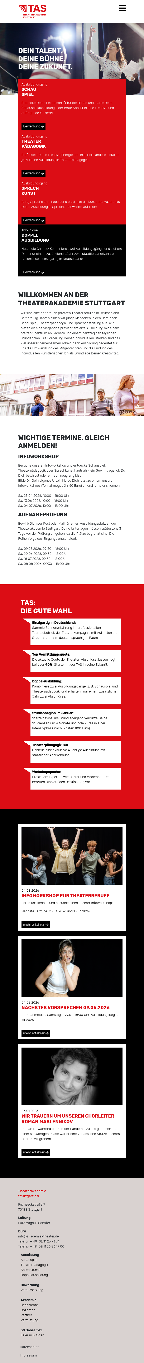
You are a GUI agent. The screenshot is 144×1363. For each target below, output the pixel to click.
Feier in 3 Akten (32, 1335)
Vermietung (29, 1320)
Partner (26, 1315)
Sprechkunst (30, 1270)
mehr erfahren (34, 924)
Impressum (28, 1355)
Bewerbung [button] (31, 126)
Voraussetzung (32, 1290)
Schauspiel (29, 1260)
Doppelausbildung (34, 1275)
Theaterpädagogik (34, 1265)
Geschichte (29, 1305)
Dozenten (28, 1310)
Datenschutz (29, 1347)
